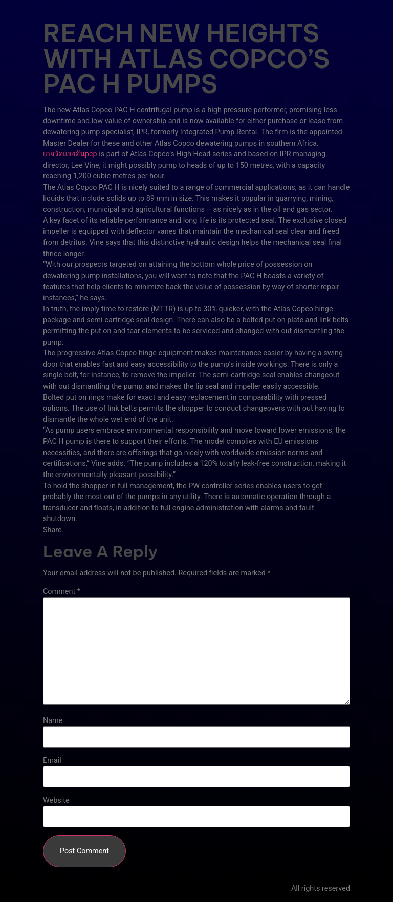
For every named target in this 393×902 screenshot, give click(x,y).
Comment (61, 591)
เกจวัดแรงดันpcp (70, 154)
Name (52, 721)
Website (56, 800)
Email (52, 760)
